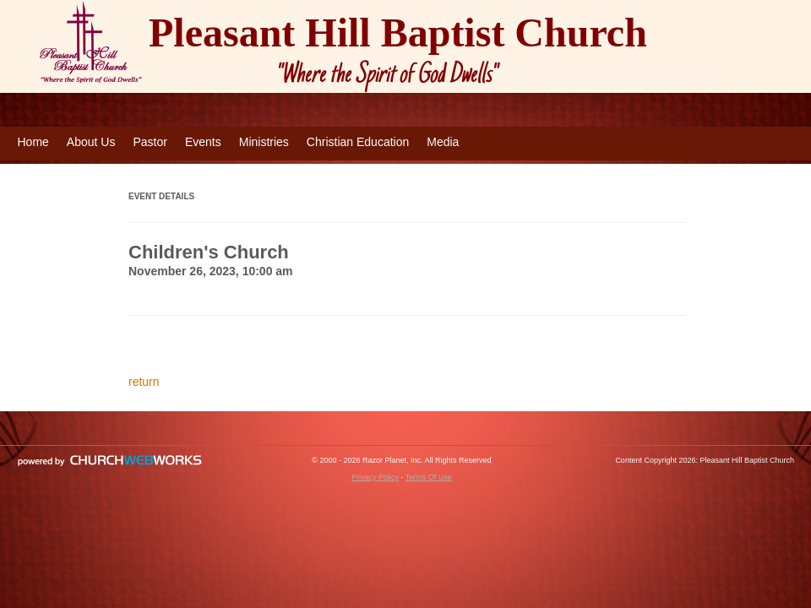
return (144, 381)
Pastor (149, 142)
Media (443, 142)
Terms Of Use (429, 477)
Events (203, 142)
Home (33, 142)
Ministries (264, 142)
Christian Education (358, 142)
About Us (91, 142)
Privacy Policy (375, 477)
